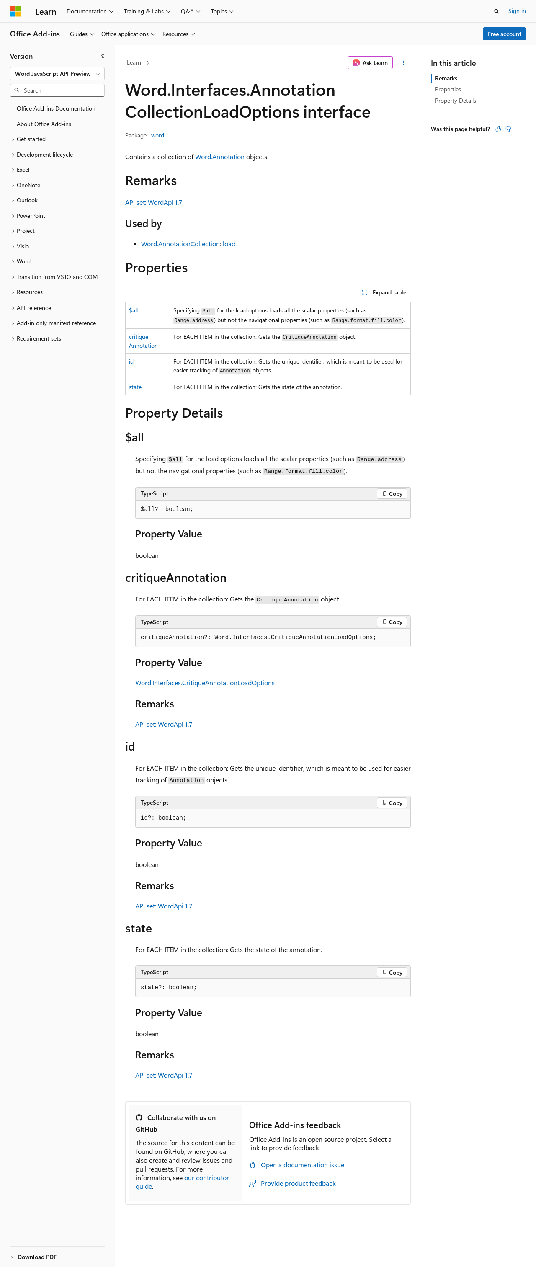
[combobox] (57, 73)
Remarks (446, 78)
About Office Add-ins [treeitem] (44, 124)
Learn (134, 62)
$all (133, 310)
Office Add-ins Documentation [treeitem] (56, 108)
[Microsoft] (15, 11)
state (135, 387)
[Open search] (496, 11)
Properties (448, 89)
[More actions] (403, 63)
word (157, 135)
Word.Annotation (220, 156)
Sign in (517, 11)
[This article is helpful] (498, 129)
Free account (504, 34)
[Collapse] (102, 56)
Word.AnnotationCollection (180, 243)
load (229, 243)
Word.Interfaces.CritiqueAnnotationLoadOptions (205, 682)
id (131, 361)
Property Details (455, 100)
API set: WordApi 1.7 (154, 202)
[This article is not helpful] (508, 129)
